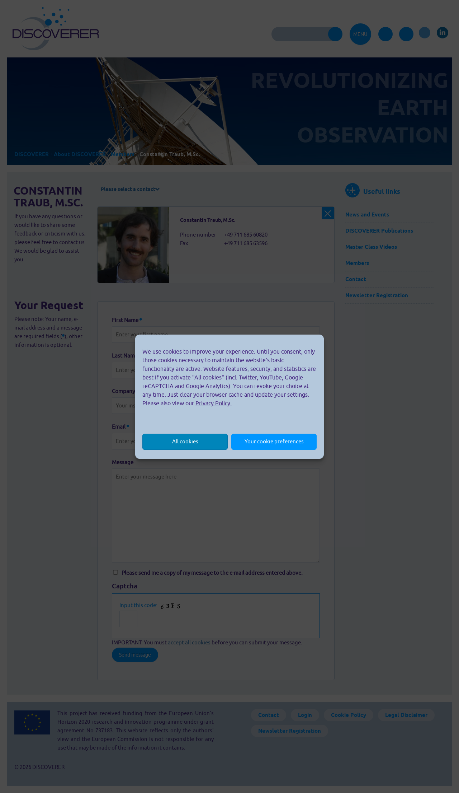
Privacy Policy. (213, 403)
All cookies (185, 441)
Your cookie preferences (274, 441)
